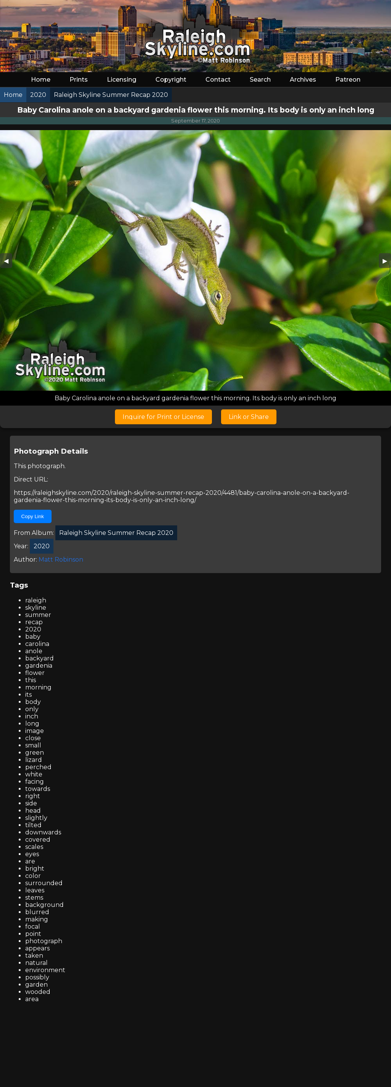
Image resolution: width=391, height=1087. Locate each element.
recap (34, 622)
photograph (43, 941)
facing (34, 781)
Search (260, 79)
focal (32, 926)
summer (38, 614)
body (33, 701)
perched (38, 767)
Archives (303, 79)
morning (38, 687)
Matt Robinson (61, 559)
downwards (43, 832)
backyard (39, 658)
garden (36, 984)
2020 (33, 629)
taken (34, 955)
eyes (32, 854)
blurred (37, 912)
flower (35, 672)
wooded (37, 991)
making (36, 919)
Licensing (121, 79)
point (33, 933)
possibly (37, 977)
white (33, 774)
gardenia (38, 665)
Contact (218, 79)
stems (34, 897)
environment (45, 970)
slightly (36, 817)
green (34, 752)
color (33, 875)
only (32, 709)
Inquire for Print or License (163, 416)
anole (33, 651)
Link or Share (249, 416)
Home (40, 79)
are (30, 861)
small (33, 745)
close (33, 738)
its (28, 694)
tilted (33, 825)
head (33, 810)
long (32, 723)
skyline (35, 607)
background (44, 904)
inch (31, 716)
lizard (33, 759)
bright (34, 868)
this (30, 680)
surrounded (44, 883)
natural (36, 962)
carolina (37, 643)
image (34, 730)
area (32, 999)
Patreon (347, 79)
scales (34, 846)
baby (32, 636)
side (31, 803)
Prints (78, 79)
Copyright (170, 79)
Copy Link (32, 516)
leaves (34, 890)
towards (37, 788)
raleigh (35, 600)
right (32, 796)
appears (37, 948)
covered (37, 839)
